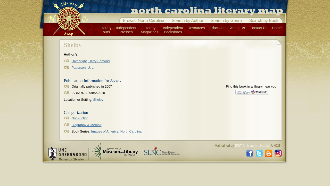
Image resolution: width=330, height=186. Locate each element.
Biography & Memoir (87, 125)
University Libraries (256, 146)
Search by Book (263, 20)
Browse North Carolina (143, 20)
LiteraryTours (106, 30)
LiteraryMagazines (149, 30)
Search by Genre (226, 20)
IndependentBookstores (173, 30)
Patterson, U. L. (83, 67)
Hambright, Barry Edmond (91, 61)
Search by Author (187, 20)
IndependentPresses (126, 30)
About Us (237, 28)
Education (217, 28)
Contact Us (258, 28)
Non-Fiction (80, 118)
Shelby (98, 100)
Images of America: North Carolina (116, 131)
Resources (196, 28)
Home (277, 28)
